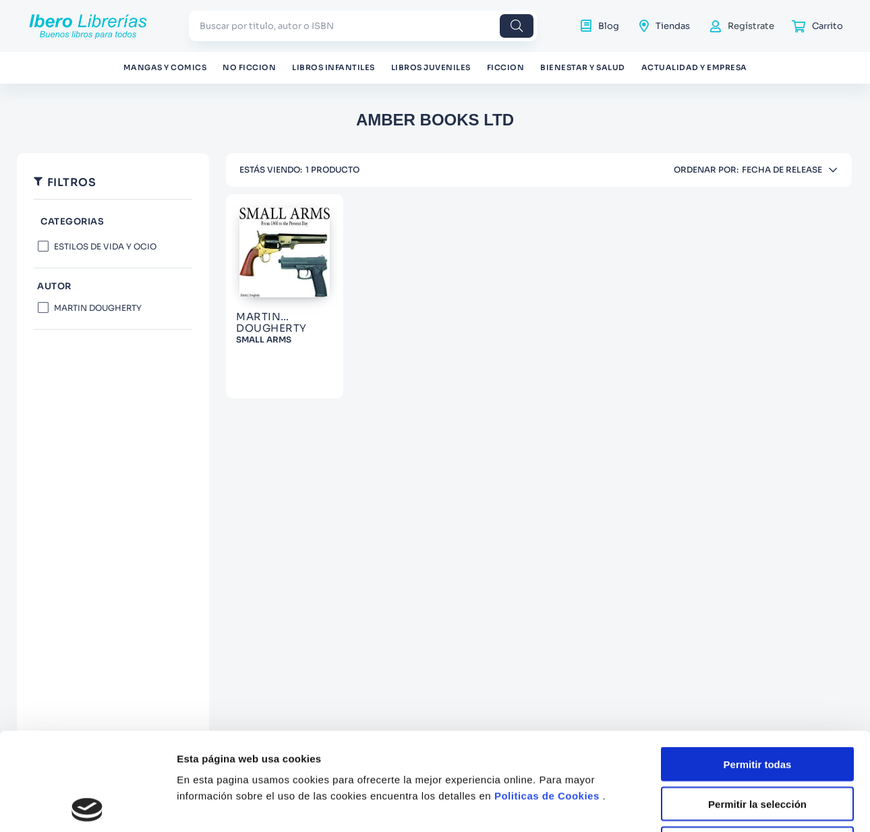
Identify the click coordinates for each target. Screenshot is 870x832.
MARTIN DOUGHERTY (98, 308)
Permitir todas (758, 655)
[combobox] (363, 26)
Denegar (757, 735)
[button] (113, 222)
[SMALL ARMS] (284, 296)
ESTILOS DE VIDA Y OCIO (105, 246)
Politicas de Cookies (547, 687)
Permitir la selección (757, 695)
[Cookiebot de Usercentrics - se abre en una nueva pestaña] (87, 795)
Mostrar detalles (730, 794)
